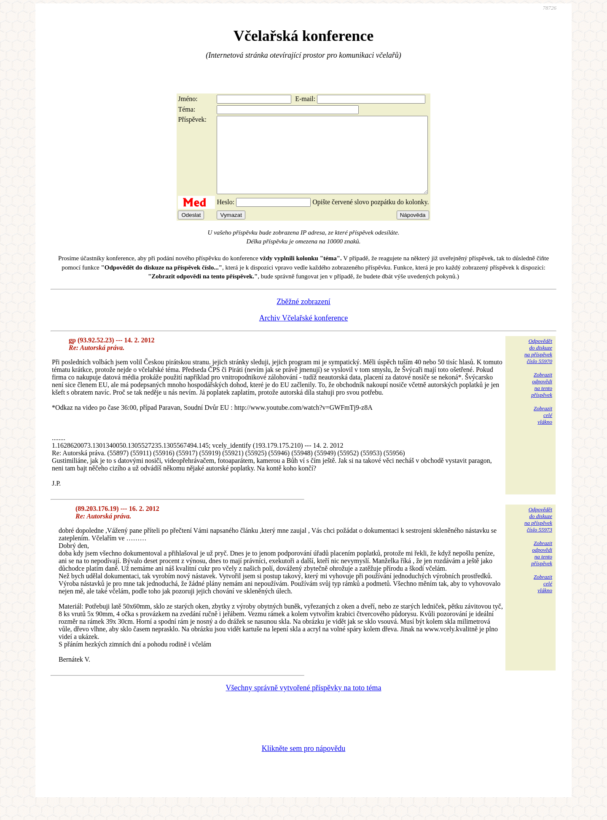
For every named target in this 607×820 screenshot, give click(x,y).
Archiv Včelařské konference (303, 333)
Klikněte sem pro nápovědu (303, 763)
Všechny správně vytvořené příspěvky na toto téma (303, 703)
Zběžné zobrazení (303, 317)
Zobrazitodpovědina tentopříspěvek (541, 400)
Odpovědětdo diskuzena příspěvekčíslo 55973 (538, 534)
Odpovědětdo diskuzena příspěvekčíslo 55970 (538, 366)
